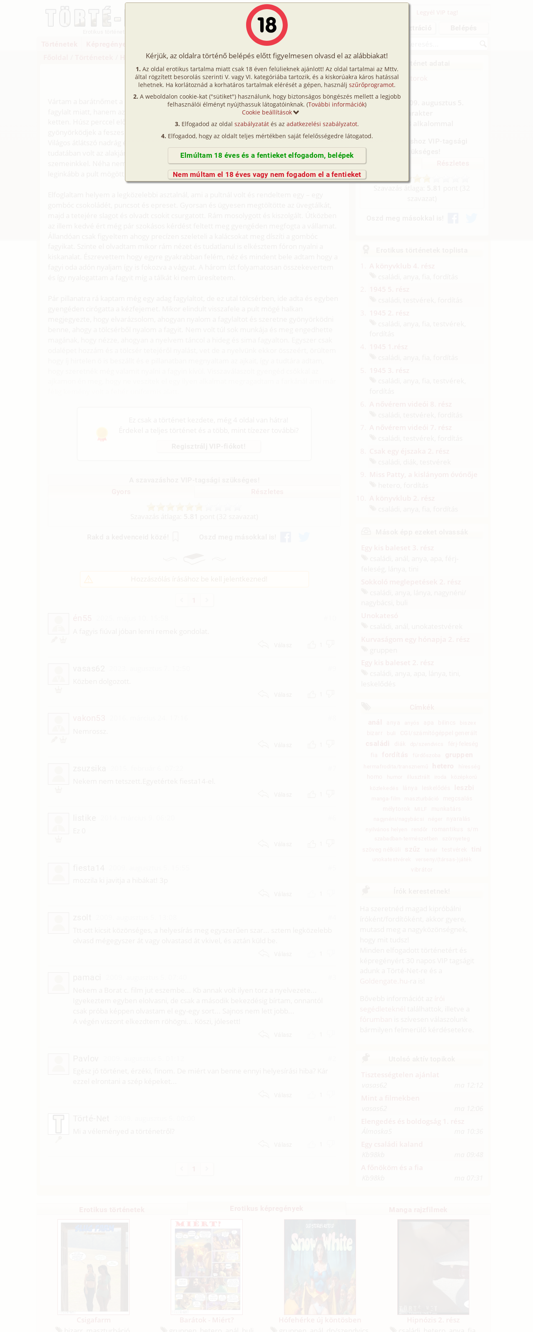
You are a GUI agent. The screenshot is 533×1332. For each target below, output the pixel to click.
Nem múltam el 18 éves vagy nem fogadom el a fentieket (267, 174)
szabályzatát (251, 124)
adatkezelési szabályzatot (321, 124)
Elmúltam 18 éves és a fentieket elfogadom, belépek (267, 155)
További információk (336, 104)
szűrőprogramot (371, 85)
